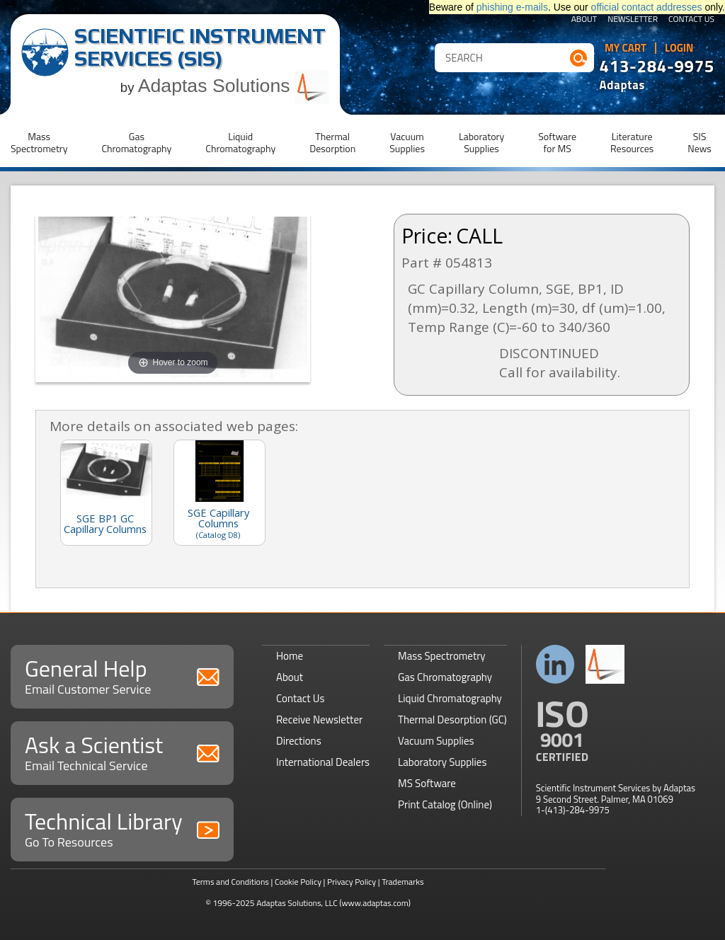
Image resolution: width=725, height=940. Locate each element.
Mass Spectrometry (442, 656)
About (584, 19)
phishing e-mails (512, 7)
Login (679, 48)
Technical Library (122, 828)
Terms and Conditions (230, 881)
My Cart (625, 48)
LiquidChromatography (240, 142)
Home (289, 656)
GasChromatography (136, 142)
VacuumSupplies (407, 142)
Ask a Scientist (122, 751)
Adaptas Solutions (233, 85)
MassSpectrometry (39, 142)
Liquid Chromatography (450, 698)
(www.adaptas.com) (375, 903)
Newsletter (632, 19)
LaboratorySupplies (481, 142)
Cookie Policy (298, 881)
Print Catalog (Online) (445, 804)
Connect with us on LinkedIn (555, 664)
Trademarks (402, 881)
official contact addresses (646, 7)
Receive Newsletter (319, 719)
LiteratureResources (631, 142)
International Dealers (323, 762)
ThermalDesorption (332, 142)
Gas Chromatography (445, 677)
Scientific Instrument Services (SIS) (200, 47)
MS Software (427, 783)
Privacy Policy (351, 881)
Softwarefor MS (557, 142)
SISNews (699, 142)
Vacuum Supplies (436, 741)
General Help (122, 675)
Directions (298, 741)
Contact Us (691, 19)
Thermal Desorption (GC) (452, 719)
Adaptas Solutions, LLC (297, 903)
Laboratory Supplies (442, 762)
